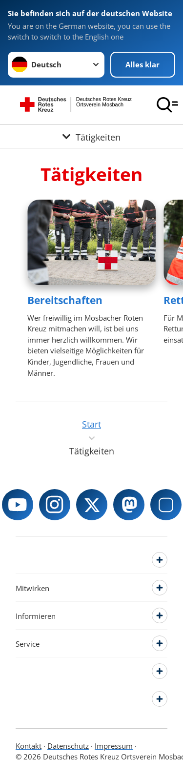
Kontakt (28, 746)
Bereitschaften (64, 300)
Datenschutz (68, 746)
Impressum (114, 746)
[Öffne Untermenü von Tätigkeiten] (91, 136)
